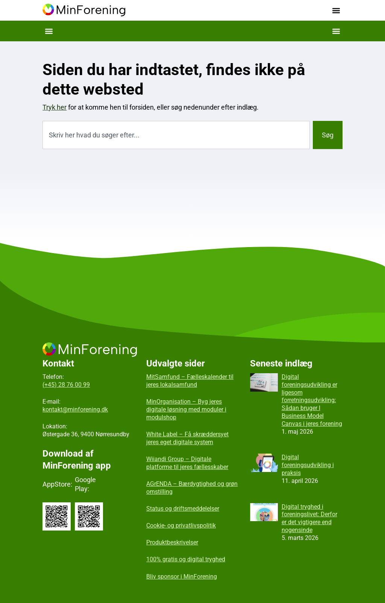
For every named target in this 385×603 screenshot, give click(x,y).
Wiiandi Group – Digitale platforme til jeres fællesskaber (187, 462)
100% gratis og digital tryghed (185, 559)
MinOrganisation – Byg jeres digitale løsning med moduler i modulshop (186, 409)
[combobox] (175, 135)
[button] (336, 10)
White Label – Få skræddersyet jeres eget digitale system (187, 438)
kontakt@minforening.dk (75, 409)
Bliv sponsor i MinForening (181, 576)
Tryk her (54, 107)
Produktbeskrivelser (172, 542)
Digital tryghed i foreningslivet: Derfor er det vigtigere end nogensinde (309, 518)
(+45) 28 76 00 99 (66, 384)
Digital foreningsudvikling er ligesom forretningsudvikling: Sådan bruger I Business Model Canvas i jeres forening (312, 400)
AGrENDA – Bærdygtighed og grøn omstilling (192, 487)
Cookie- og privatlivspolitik (181, 525)
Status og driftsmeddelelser (182, 508)
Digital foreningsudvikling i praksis (308, 465)
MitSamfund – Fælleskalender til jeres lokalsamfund (189, 380)
